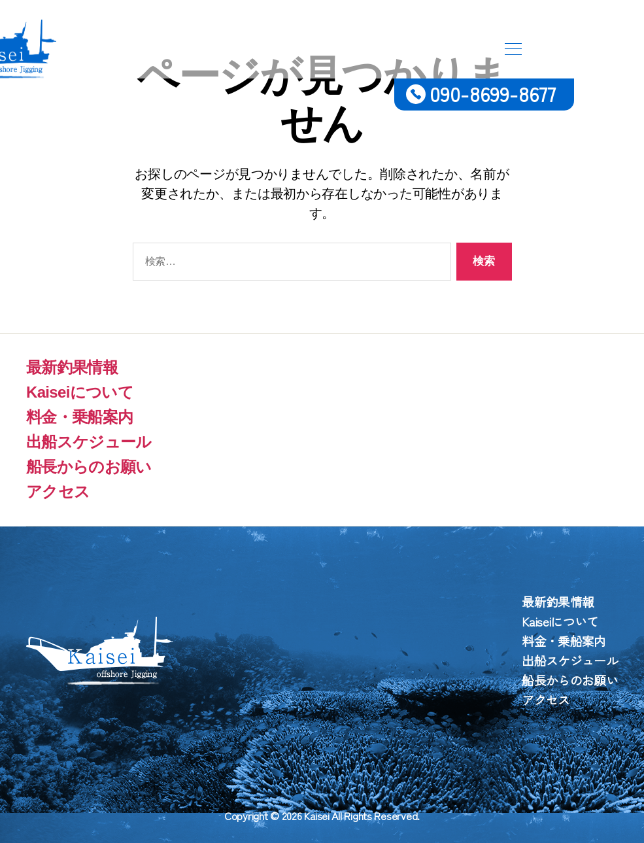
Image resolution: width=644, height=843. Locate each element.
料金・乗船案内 (79, 417)
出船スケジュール (89, 442)
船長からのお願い (89, 466)
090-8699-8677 (493, 93)
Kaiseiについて (79, 392)
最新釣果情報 (72, 367)
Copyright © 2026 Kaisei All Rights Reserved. (322, 815)
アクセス (58, 491)
